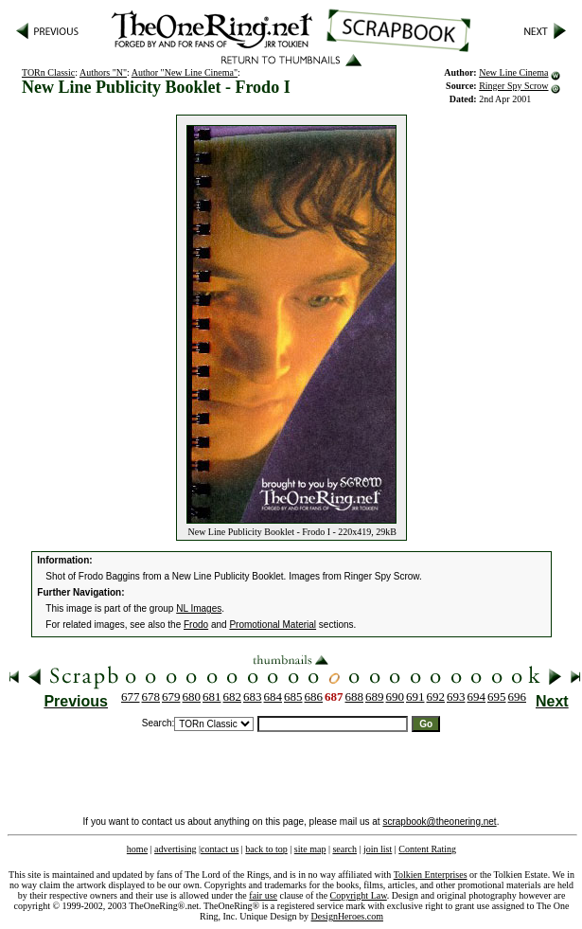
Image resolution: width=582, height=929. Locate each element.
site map (310, 849)
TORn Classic (48, 72)
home (137, 849)
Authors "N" (103, 72)
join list (377, 849)
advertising (175, 849)
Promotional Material (272, 624)
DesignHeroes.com (347, 916)
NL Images (198, 608)
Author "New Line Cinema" (185, 72)
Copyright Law (358, 895)
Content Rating (427, 849)
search (344, 849)
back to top (266, 849)
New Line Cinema (513, 72)
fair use (263, 895)
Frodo (196, 624)
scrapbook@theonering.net (439, 821)
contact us (219, 849)
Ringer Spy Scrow (513, 85)
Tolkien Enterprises (430, 874)
